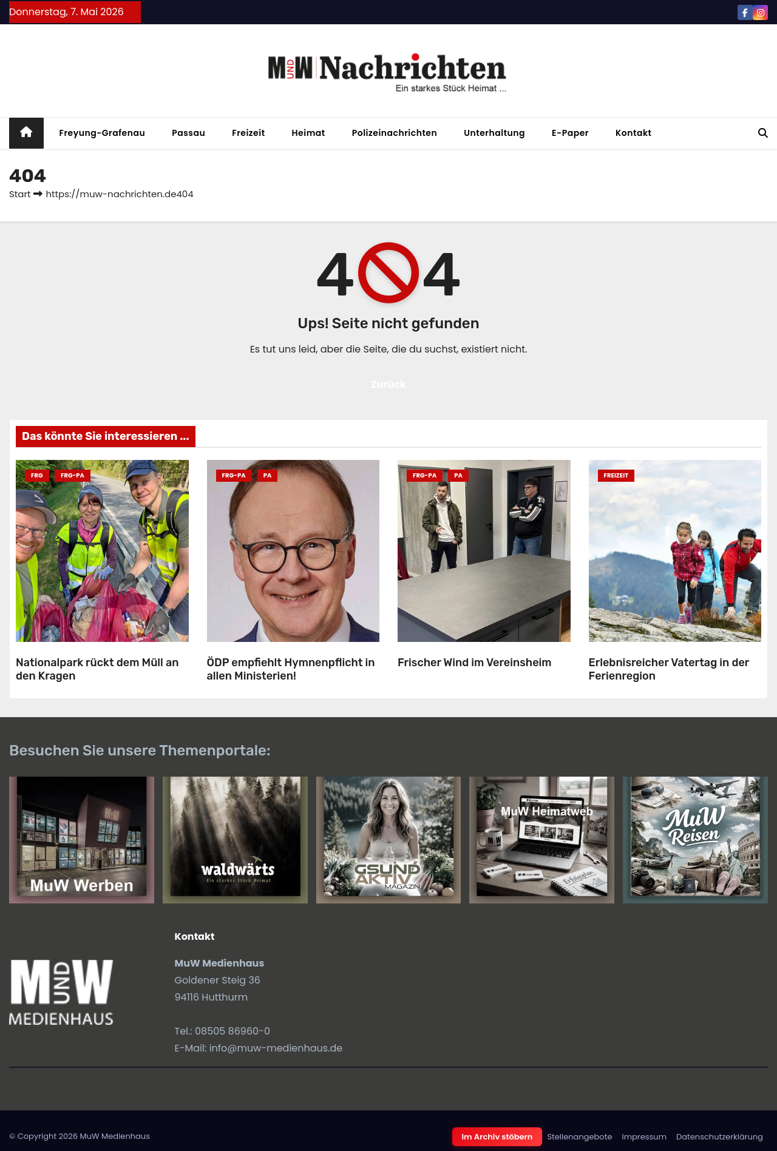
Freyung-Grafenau (102, 133)
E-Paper (570, 133)
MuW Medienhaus (115, 1136)
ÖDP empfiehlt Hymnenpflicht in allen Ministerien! (291, 669)
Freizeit (248, 133)
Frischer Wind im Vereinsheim (475, 662)
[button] (763, 133)
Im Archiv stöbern (497, 1137)
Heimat (308, 133)
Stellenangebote (579, 1137)
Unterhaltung (494, 133)
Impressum (644, 1137)
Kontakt (634, 133)
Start (19, 193)
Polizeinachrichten (395, 133)
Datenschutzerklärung (719, 1137)
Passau (188, 133)
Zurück (388, 384)
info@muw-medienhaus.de (276, 1048)
